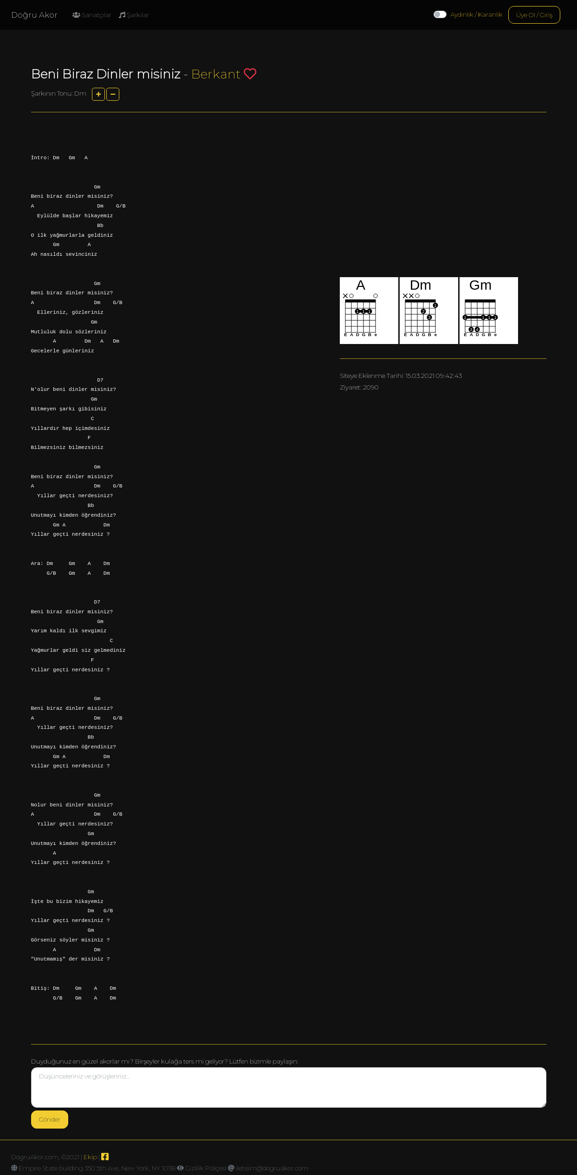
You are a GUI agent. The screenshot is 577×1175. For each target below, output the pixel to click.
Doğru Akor (34, 14)
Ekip (90, 1157)
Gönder (49, 1119)
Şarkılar (134, 15)
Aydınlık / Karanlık (476, 14)
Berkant (215, 74)
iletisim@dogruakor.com (272, 1168)
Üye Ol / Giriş (534, 15)
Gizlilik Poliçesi (206, 1168)
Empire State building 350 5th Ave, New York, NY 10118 (97, 1168)
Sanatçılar (91, 15)
